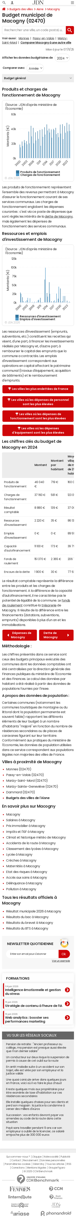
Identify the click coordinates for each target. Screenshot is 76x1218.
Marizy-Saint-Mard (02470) (27, 780)
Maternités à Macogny (23, 866)
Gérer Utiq (38, 1164)
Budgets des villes (21, 9)
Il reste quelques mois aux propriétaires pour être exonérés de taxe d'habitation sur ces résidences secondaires (35, 1092)
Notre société (51, 1157)
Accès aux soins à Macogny (26, 877)
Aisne (40, 9)
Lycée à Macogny (19, 854)
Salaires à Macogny (20, 820)
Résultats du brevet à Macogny (29, 922)
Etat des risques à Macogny (26, 871)
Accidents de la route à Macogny (31, 843)
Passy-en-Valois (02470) (25, 774)
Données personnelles (52, 1160)
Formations (17, 978)
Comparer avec (13, 67)
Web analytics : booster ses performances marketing (26, 1018)
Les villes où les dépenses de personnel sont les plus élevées (38, 402)
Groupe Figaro (57, 1167)
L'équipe (36, 1157)
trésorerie (49, 605)
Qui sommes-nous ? (18, 1157)
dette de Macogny (59, 216)
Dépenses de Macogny (19, 635)
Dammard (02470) (20, 792)
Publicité (65, 1157)
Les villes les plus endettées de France (38, 388)
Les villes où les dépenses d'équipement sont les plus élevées (38, 430)
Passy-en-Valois (43, 38)
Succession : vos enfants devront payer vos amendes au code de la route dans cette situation (35, 1118)
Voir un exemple (61, 961)
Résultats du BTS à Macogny (27, 928)
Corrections (18, 1167)
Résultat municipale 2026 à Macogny (33, 911)
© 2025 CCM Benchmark (38, 1171)
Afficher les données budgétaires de (27, 57)
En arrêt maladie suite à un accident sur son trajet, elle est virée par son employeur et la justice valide (35, 1070)
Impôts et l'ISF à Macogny (25, 831)
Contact (16, 1160)
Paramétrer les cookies (17, 1164)
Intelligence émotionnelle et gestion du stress (33, 990)
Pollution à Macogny (21, 889)
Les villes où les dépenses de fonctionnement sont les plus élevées (38, 416)
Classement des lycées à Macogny (32, 848)
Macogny (53, 9)
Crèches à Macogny (21, 860)
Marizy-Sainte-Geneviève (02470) (32, 786)
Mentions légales (36, 1167)
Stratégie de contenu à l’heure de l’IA (33, 1004)
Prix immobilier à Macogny (25, 825)
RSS (69, 1164)
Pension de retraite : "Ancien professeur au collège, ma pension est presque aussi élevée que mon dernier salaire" (36, 1047)
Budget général (15, 78)
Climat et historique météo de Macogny (36, 837)
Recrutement (30, 1160)
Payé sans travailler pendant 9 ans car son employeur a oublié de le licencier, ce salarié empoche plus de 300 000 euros (35, 1131)
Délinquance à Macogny (24, 883)
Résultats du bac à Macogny (27, 917)
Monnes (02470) (18, 769)
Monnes (24, 38)
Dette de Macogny (56, 635)
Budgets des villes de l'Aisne (27, 797)
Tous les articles (55, 1164)
